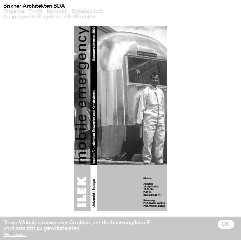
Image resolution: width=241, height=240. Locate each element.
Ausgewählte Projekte (31, 16)
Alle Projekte (80, 16)
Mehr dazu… (14, 234)
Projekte (13, 11)
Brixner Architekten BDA (34, 6)
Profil (35, 11)
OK (225, 224)
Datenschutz (87, 11)
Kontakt (57, 11)
